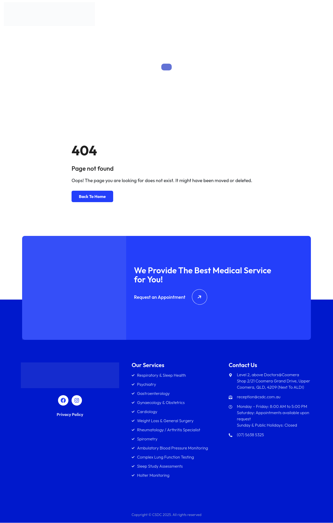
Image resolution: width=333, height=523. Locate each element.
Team (233, 15)
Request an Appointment (170, 297)
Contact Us (312, 15)
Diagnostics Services (270, 15)
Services (208, 15)
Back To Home (92, 196)
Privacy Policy (70, 414)
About (187, 15)
